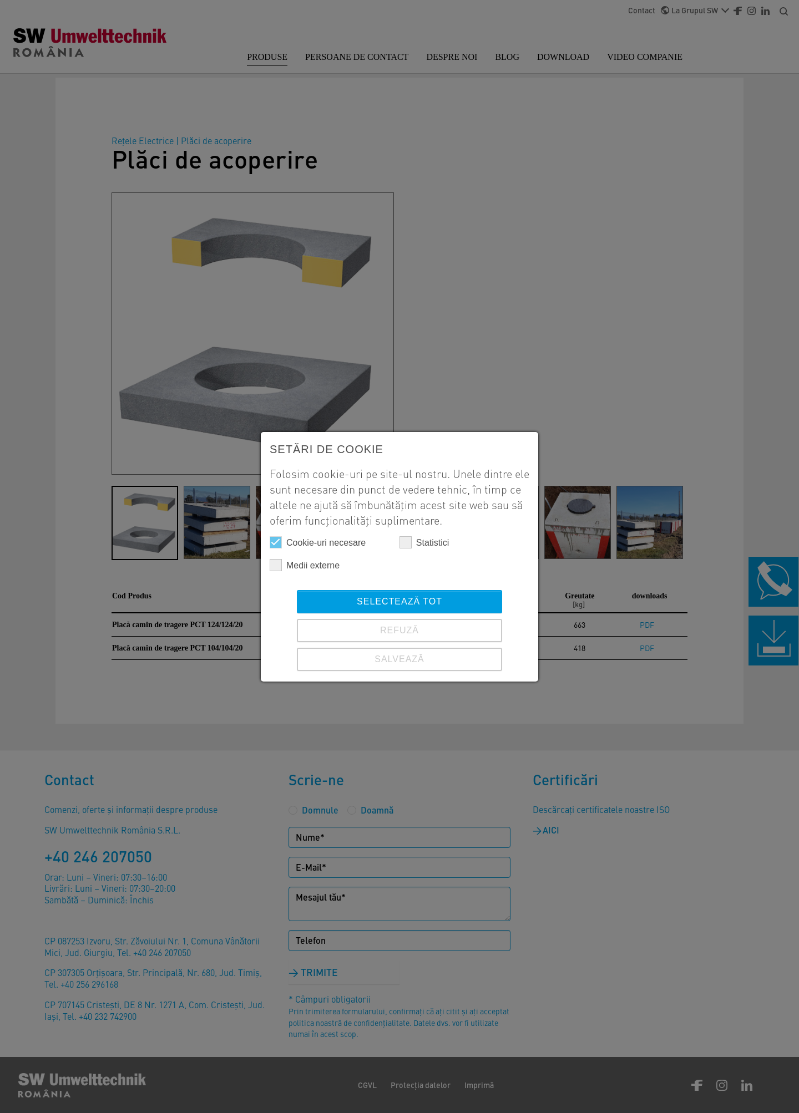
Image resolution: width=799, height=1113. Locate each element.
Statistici (424, 542)
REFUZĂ (399, 630)
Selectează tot (399, 601)
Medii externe (305, 565)
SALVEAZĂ (399, 659)
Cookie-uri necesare (318, 542)
